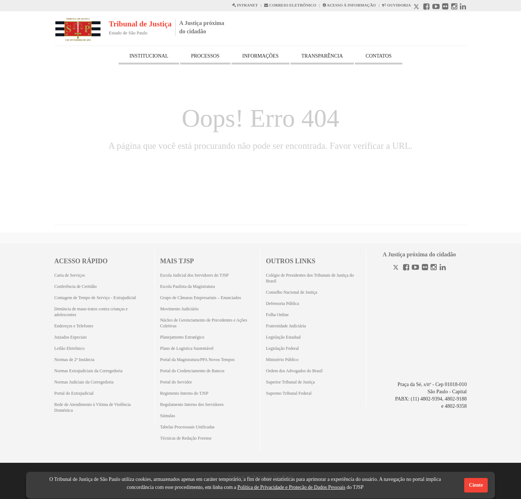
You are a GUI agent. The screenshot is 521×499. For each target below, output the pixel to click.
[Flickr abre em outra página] (445, 7)
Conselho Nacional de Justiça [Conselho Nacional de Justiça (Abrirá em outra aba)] (291, 292)
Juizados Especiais (70, 337)
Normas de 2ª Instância (74, 359)
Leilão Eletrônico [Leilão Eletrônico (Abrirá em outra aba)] (69, 348)
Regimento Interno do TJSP (184, 393)
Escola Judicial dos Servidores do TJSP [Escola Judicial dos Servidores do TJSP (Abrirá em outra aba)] (194, 275)
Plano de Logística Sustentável (187, 348)
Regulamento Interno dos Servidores (192, 404)
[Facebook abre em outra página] (426, 7)
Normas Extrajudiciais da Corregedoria (88, 370)
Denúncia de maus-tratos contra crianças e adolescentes (91, 311)
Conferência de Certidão (75, 286)
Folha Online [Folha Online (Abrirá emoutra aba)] (277, 314)
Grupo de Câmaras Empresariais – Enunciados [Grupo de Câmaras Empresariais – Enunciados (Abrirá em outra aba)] (200, 297)
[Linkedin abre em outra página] (463, 7)
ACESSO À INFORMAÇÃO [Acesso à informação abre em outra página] (349, 5)
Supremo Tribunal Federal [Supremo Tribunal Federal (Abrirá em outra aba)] (289, 393)
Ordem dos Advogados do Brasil (294, 370)
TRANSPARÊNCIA (322, 56)
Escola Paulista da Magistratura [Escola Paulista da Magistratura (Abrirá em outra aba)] (187, 286)
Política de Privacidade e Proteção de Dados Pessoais (291, 487)
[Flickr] (425, 268)
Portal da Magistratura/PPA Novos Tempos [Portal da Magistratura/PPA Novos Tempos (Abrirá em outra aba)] (197, 359)
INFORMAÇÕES (260, 56)
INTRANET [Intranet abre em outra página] (245, 5)
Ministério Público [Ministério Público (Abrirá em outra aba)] (282, 359)
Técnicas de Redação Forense (186, 438)
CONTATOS (379, 56)
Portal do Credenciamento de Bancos (192, 370)
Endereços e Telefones (73, 325)
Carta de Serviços (69, 275)
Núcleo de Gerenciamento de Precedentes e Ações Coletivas (203, 323)
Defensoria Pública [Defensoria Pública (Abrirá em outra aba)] (282, 303)
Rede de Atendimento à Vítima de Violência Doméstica (92, 407)
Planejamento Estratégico (182, 337)
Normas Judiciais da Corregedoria (84, 382)
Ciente (476, 485)
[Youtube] (415, 268)
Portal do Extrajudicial (74, 393)
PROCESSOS (205, 56)
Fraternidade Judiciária (286, 325)
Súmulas (167, 415)
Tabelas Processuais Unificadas (187, 426)
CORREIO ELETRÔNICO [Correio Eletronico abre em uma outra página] (290, 5)
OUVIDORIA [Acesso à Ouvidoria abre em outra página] (396, 5)
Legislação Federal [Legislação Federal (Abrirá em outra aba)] (282, 348)
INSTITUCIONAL (149, 56)
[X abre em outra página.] (417, 7)
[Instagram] (433, 268)
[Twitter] (396, 268)
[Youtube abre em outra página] (436, 7)
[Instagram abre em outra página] (454, 7)
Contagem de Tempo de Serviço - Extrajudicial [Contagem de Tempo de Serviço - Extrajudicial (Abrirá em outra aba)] (95, 297)
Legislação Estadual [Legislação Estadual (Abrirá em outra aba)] (283, 337)
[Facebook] (406, 268)
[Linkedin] (442, 268)
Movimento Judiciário (179, 308)
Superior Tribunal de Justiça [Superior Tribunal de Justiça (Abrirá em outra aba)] (290, 382)
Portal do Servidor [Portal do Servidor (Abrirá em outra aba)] (176, 382)
